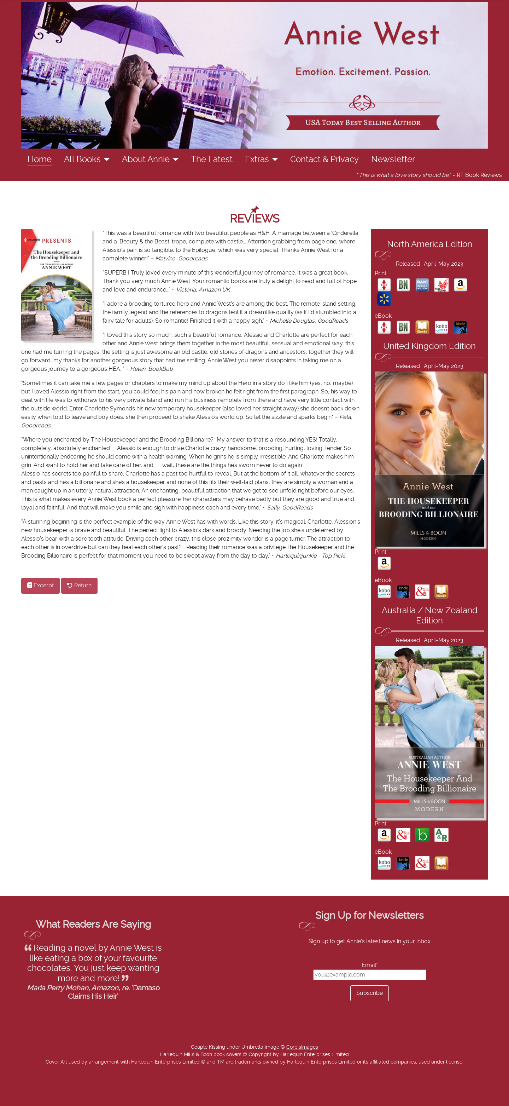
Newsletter (393, 159)
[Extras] (273, 159)
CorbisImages (302, 1047)
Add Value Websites (57, 1097)
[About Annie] (174, 159)
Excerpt (40, 585)
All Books (82, 159)
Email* (370, 965)
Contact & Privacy (324, 159)
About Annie (146, 159)
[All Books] (105, 159)
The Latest (212, 159)
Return (79, 585)
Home (40, 159)
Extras (257, 159)
